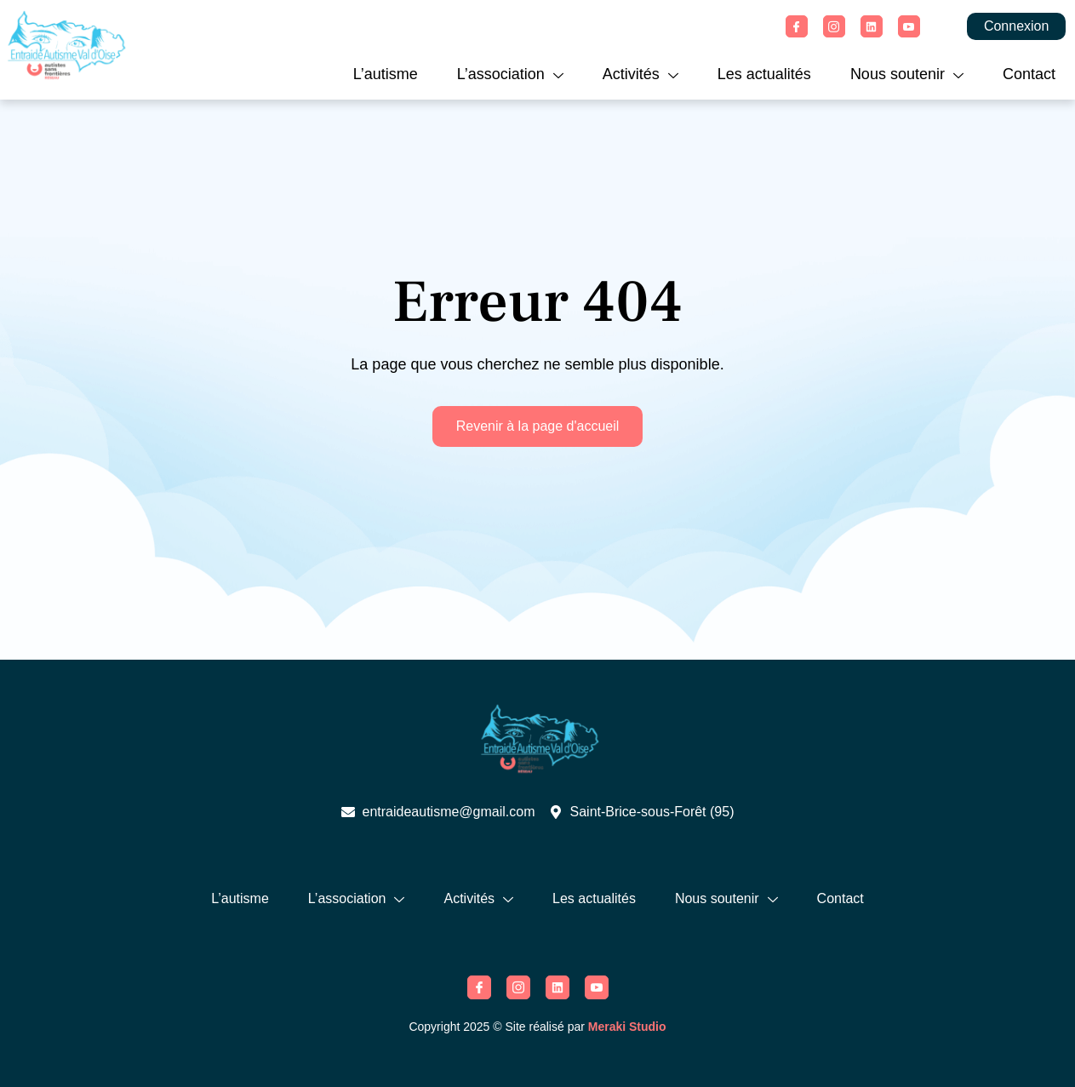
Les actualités (764, 74)
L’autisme (385, 74)
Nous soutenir (906, 74)
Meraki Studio (627, 1026)
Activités (640, 74)
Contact (1029, 74)
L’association (510, 74)
